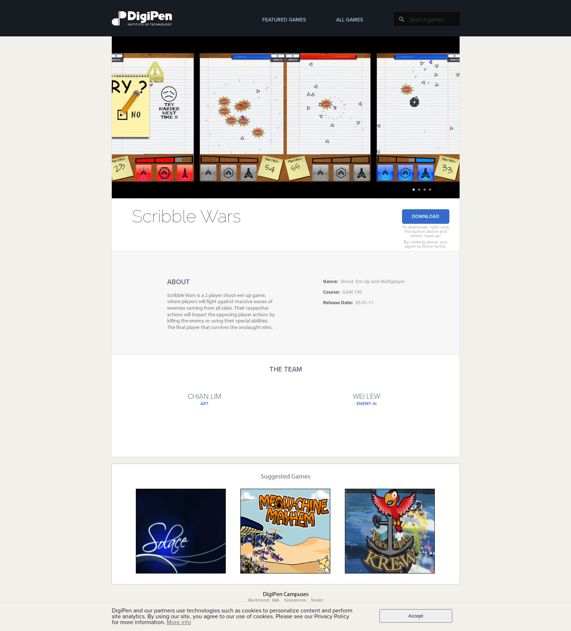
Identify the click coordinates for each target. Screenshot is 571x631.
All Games (349, 20)
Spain (317, 600)
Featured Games (284, 20)
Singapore (295, 600)
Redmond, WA (263, 600)
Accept (415, 616)
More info (179, 622)
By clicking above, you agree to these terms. (426, 244)
